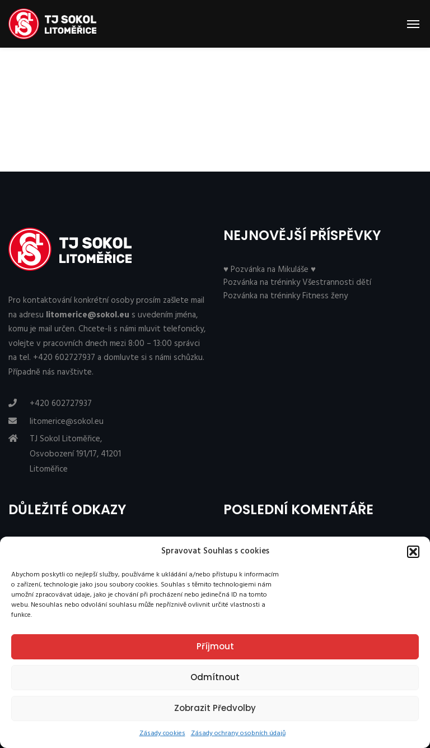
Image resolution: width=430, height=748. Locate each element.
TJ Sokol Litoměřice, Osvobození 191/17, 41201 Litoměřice (75, 453)
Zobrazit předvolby (215, 708)
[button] (413, 551)
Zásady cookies (162, 733)
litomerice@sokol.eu (67, 421)
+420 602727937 (61, 403)
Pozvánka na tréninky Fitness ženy (285, 296)
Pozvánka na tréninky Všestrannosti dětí (297, 282)
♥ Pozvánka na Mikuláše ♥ (269, 269)
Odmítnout (215, 677)
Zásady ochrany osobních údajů (238, 733)
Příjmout (215, 646)
